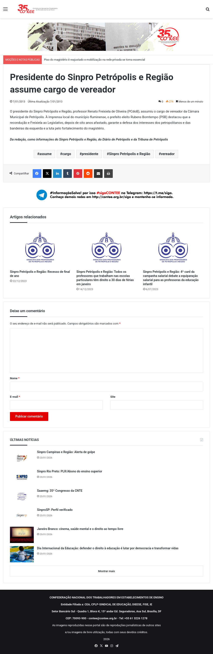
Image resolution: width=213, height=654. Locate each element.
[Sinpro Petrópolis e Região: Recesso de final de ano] (40, 247)
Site (112, 396)
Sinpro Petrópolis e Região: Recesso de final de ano (40, 274)
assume (45, 154)
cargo (66, 154)
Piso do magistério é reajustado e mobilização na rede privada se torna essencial (94, 59)
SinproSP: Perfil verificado (55, 510)
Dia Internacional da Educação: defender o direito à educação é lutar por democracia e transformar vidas (107, 548)
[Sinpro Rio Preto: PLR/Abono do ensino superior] (22, 477)
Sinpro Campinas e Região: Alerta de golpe (66, 452)
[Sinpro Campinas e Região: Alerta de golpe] (22, 458)
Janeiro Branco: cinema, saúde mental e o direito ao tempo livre (80, 529)
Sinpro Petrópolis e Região (129, 154)
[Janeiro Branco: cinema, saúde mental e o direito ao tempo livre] (22, 535)
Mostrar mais (106, 571)
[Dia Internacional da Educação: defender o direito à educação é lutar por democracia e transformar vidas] (22, 554)
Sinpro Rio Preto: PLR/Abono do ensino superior (69, 471)
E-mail (15, 396)
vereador (167, 154)
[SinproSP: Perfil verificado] (22, 516)
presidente (90, 154)
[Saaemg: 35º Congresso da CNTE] (22, 496)
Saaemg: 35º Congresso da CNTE (59, 490)
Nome (14, 378)
